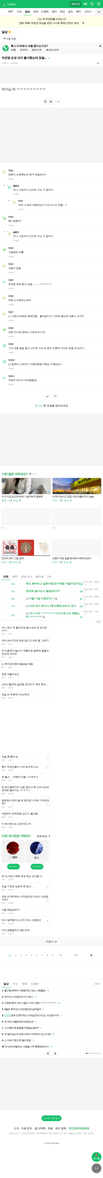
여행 (13, 49)
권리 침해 (60, 1128)
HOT (10, 11)
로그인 (39, 405)
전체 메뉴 (43, 836)
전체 (5, 576)
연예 (35, 11)
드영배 (44, 11)
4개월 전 (5, 63)
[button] (48, 1053)
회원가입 (75, 4)
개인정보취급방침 (78, 1128)
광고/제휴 (40, 1128)
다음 (76, 955)
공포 (70, 11)
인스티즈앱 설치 (51, 1118)
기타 (49, 576)
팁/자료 (40, 576)
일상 (27, 11)
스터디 (87, 11)
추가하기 (13, 866)
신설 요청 (9, 38)
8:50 (97, 984)
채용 (50, 1128)
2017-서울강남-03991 (73, 1133)
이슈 (19, 11)
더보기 (51, 941)
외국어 (24, 49)
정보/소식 (26, 576)
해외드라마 (52, 49)
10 (60, 955)
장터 (54, 11)
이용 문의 (26, 1128)
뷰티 (78, 11)
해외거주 (37, 49)
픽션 (62, 11)
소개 (16, 1128)
